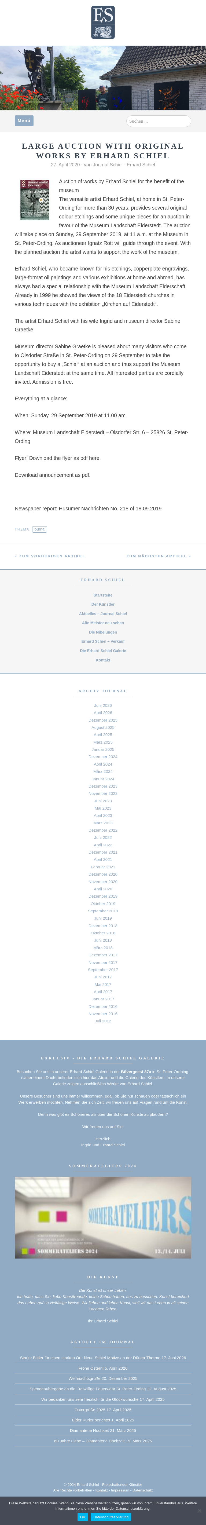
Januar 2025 (103, 749)
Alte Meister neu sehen (103, 623)
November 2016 (103, 1013)
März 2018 (103, 947)
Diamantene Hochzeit (89, 1430)
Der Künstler (103, 604)
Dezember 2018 (103, 925)
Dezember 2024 (103, 756)
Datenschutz (143, 1490)
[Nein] (199, 1510)
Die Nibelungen (103, 632)
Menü (24, 120)
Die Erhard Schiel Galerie (103, 651)
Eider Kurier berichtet (91, 1420)
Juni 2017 (103, 977)
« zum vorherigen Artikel (50, 556)
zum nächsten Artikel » (158, 556)
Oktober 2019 (103, 903)
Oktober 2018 (103, 933)
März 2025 (103, 742)
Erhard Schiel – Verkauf (103, 641)
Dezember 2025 (103, 720)
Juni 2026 (103, 705)
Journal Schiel (108, 164)
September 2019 (103, 911)
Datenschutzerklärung (110, 1517)
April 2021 (103, 859)
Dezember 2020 (103, 874)
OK (82, 1517)
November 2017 (103, 962)
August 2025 (102, 727)
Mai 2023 (103, 808)
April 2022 (103, 845)
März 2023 (103, 823)
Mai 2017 (103, 984)
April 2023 (103, 815)
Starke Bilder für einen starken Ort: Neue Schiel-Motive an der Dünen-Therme (90, 1357)
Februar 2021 (103, 867)
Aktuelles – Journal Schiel (103, 614)
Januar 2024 (103, 779)
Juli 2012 (103, 1021)
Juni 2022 (103, 837)
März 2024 (103, 771)
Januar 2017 (103, 999)
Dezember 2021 (103, 852)
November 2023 (103, 793)
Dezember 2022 (103, 830)
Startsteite (103, 595)
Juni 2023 (103, 801)
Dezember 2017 (103, 955)
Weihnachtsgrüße (85, 1378)
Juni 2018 (103, 940)
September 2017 (103, 969)
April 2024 (103, 764)
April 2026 (103, 712)
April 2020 (103, 889)
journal (39, 529)
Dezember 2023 (103, 786)
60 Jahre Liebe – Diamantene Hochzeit (89, 1441)
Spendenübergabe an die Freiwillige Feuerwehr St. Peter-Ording (88, 1389)
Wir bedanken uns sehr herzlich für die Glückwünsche (89, 1399)
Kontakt (103, 660)
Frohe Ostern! (91, 1368)
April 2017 (103, 991)
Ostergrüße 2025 (90, 1409)
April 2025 (103, 734)
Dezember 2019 (103, 896)
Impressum (120, 1490)
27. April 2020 (65, 164)
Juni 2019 (103, 918)
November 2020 (103, 881)
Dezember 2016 (103, 1006)
